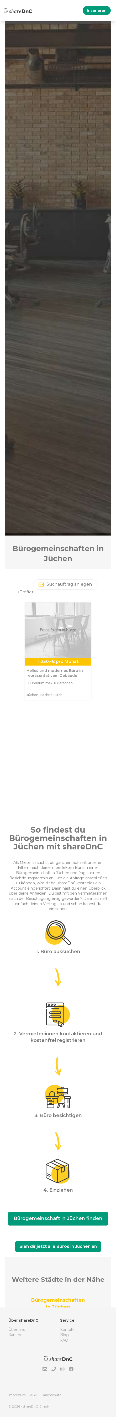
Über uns (16, 1329)
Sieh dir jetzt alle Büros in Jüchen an (58, 1246)
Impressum (17, 1395)
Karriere (15, 1334)
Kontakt (67, 1329)
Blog (64, 1334)
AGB (33, 1395)
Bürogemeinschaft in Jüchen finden (58, 1218)
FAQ (64, 1340)
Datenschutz (51, 1395)
